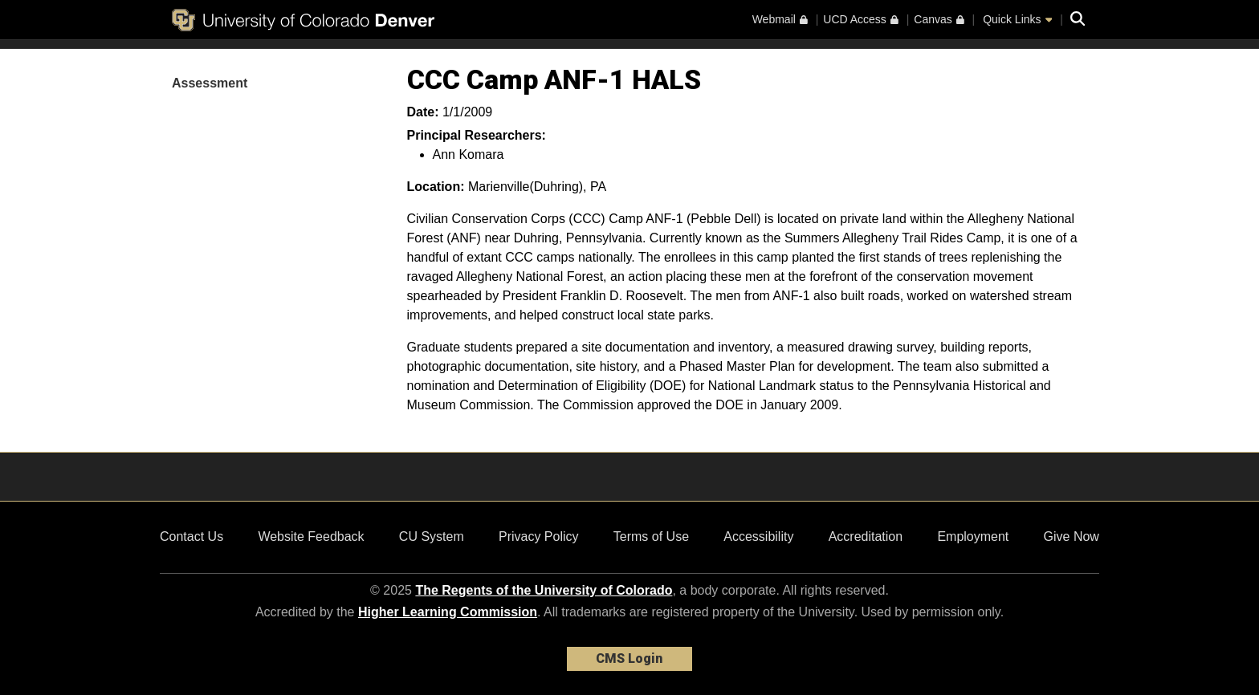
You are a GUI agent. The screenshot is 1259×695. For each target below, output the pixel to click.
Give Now (1071, 536)
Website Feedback (311, 536)
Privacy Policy (539, 536)
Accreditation (866, 536)
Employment (972, 536)
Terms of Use (651, 536)
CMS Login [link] (629, 658)
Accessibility (758, 536)
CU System (431, 536)
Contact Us (191, 536)
